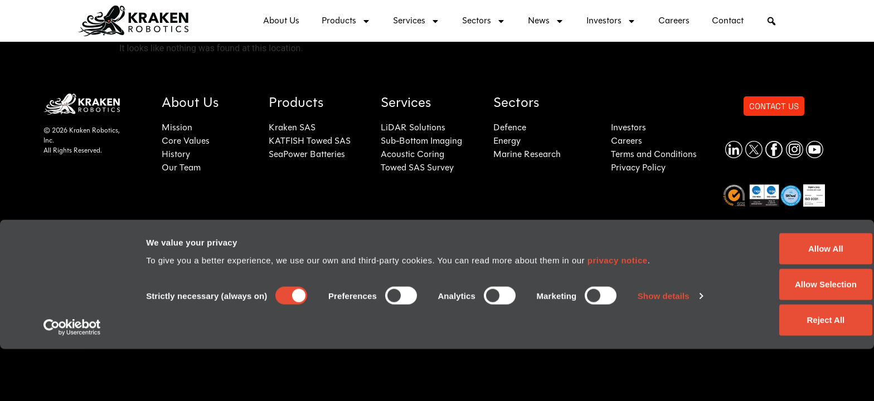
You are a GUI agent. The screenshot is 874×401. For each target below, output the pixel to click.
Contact (728, 21)
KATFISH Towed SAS (310, 141)
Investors (611, 21)
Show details (172, 364)
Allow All (781, 300)
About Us (281, 21)
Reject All (781, 371)
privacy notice (617, 312)
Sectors (484, 21)
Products (346, 21)
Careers (674, 21)
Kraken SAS (292, 128)
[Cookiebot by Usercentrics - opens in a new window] (72, 379)
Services (416, 21)
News (546, 21)
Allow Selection (781, 336)
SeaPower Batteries (307, 154)
